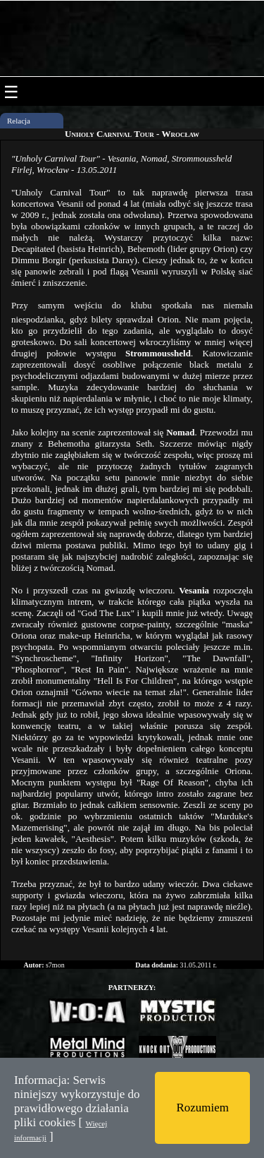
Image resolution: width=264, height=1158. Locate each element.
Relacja (18, 120)
